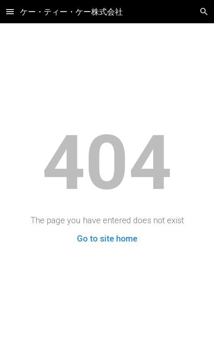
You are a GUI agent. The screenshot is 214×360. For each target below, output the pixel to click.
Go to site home (107, 239)
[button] (10, 11)
